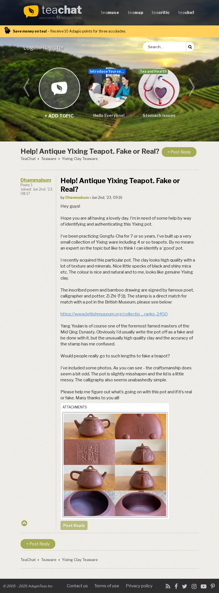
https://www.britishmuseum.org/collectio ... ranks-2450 (114, 314)
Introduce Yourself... (107, 71)
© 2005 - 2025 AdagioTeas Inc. (28, 586)
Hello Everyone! (109, 115)
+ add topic (59, 88)
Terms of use (106, 585)
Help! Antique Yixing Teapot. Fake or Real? (90, 151)
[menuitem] (31, 47)
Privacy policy (139, 585)
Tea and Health (153, 71)
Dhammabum (36, 180)
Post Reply (74, 525)
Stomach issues (159, 115)
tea (61, 10)
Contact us (77, 585)
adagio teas (71, 17)
